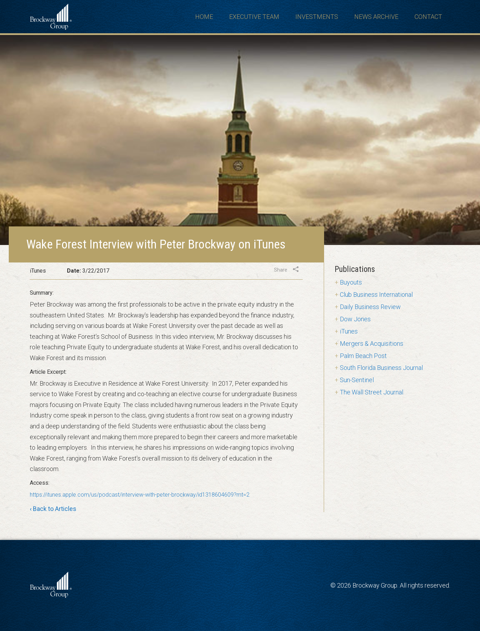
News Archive (376, 16)
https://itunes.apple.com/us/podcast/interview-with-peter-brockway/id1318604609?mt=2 (139, 494)
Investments (316, 16)
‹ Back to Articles (53, 509)
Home (204, 16)
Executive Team (254, 16)
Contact (428, 16)
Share (280, 270)
